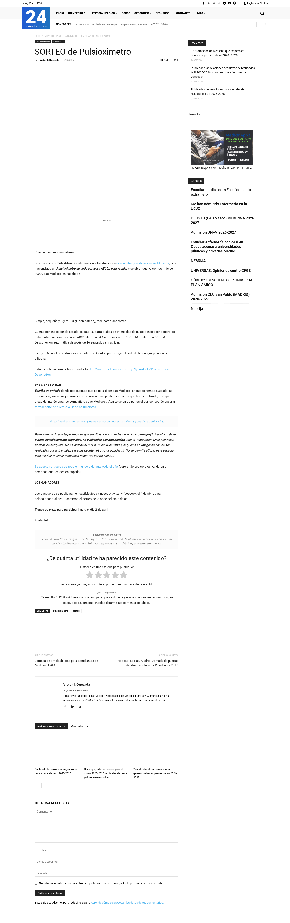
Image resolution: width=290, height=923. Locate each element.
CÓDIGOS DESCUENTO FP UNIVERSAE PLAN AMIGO (222, 282)
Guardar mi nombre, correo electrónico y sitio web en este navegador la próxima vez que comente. (101, 883)
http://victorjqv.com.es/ (75, 690)
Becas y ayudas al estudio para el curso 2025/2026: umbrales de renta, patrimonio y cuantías (105, 773)
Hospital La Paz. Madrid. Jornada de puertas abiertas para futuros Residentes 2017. (148, 663)
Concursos (71, 36)
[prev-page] (37, 785)
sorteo (76, 610)
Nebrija (197, 308)
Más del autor (79, 726)
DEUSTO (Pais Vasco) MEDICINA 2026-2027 (223, 220)
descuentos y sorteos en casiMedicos (142, 263)
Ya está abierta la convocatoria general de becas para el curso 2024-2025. (155, 773)
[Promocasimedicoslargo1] (106, 234)
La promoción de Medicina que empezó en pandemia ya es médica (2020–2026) (121, 24)
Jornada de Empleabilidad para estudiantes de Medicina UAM (66, 663)
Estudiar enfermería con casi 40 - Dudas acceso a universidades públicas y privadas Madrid (218, 246)
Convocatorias (53, 36)
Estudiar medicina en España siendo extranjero (221, 192)
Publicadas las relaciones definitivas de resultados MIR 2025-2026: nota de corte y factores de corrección (223, 72)
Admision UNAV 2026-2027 (213, 232)
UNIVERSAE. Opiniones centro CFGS (221, 270)
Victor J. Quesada (49, 59)
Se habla (196, 180)
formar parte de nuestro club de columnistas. (66, 407)
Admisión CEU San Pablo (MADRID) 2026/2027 (220, 296)
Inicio (38, 36)
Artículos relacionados (51, 726)
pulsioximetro (60, 610)
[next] (265, 24)
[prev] (258, 24)
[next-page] (43, 785)
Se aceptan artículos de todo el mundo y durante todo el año (76, 466)
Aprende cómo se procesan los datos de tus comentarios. (127, 902)
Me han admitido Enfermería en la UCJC (219, 206)
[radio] (90, 575)
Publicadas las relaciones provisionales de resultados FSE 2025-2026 (217, 91)
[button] (262, 13)
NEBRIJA (198, 261)
